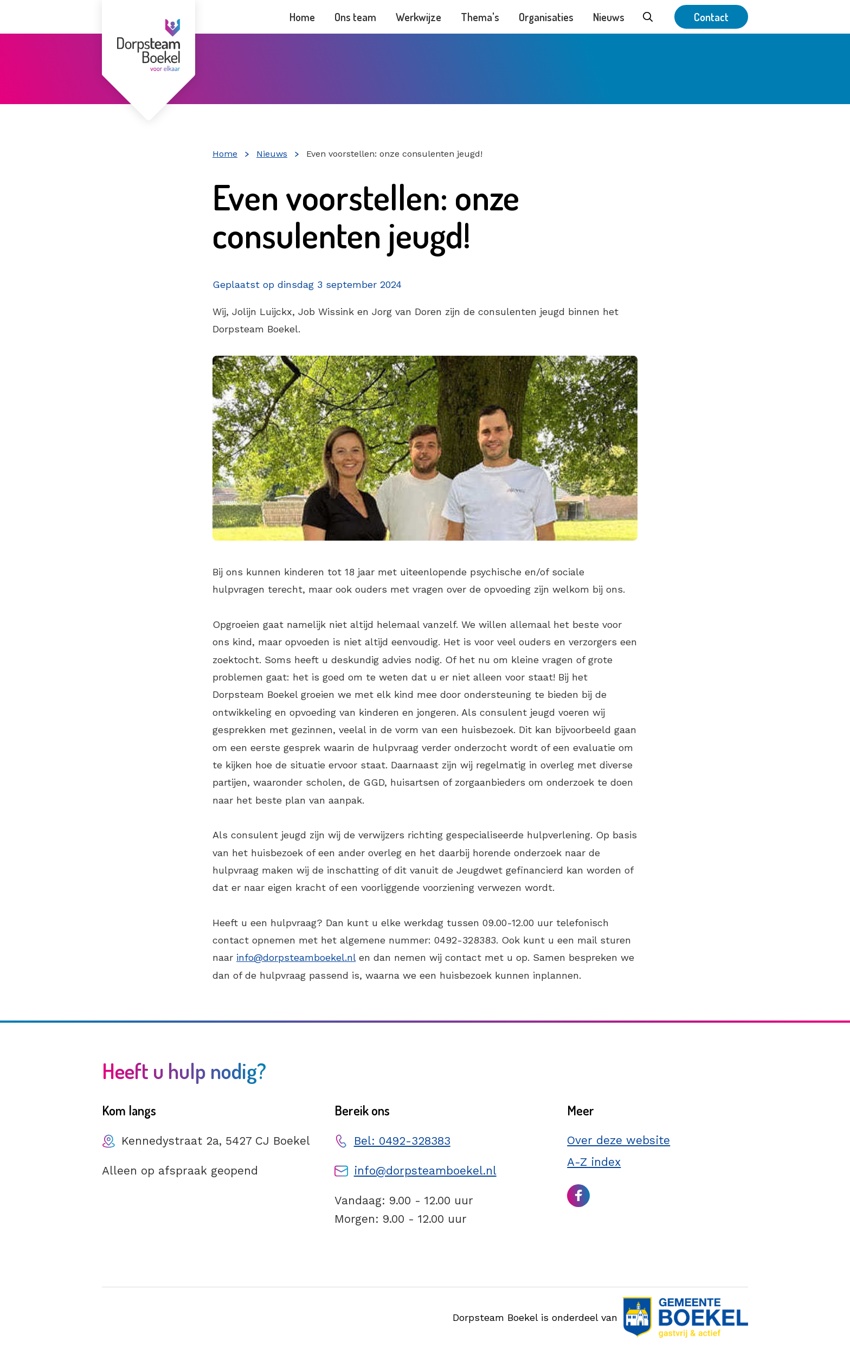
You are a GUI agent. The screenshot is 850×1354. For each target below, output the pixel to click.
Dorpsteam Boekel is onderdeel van (600, 1317)
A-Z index (594, 1162)
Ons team (355, 17)
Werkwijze (418, 17)
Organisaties (546, 17)
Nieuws (608, 17)
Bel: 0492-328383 (402, 1140)
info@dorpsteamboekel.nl (296, 957)
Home (302, 17)
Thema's (480, 17)
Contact (711, 17)
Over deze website (618, 1140)
